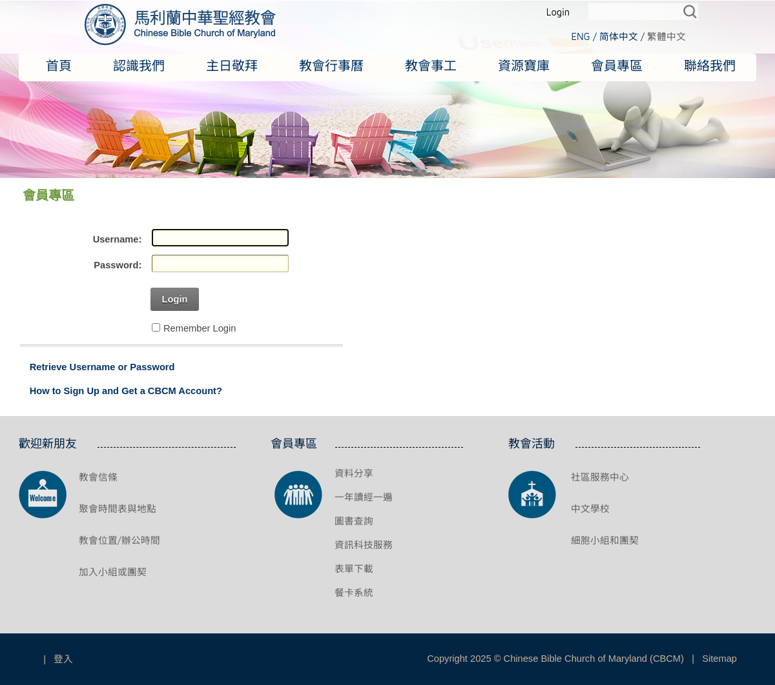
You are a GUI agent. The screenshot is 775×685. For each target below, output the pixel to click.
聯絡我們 (710, 65)
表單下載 (354, 568)
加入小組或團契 (113, 571)
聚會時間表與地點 (117, 508)
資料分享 (354, 473)
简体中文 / (622, 36)
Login (558, 11)
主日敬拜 (232, 65)
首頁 (59, 65)
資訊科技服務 (364, 544)
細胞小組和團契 (605, 540)
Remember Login (199, 328)
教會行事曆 (331, 65)
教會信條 (98, 477)
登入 (63, 658)
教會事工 (431, 65)
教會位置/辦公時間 (119, 540)
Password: (117, 265)
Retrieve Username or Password (102, 367)
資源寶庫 (524, 65)
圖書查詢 (354, 521)
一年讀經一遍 (364, 497)
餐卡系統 (354, 592)
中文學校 (590, 508)
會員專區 (617, 65)
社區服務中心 (600, 477)
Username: (117, 239)
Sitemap (719, 658)
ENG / (583, 36)
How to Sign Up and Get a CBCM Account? (126, 391)
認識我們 (139, 65)
